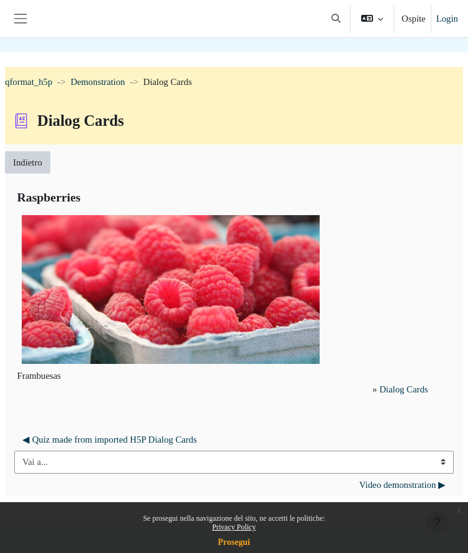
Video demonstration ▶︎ (402, 485)
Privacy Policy (234, 527)
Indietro (27, 162)
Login (447, 19)
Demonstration (98, 82)
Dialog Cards (403, 389)
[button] (336, 18)
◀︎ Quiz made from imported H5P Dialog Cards (109, 440)
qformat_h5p (28, 82)
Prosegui (234, 542)
